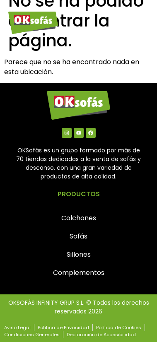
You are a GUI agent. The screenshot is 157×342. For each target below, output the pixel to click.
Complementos (78, 272)
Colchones (78, 218)
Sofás (78, 236)
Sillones (79, 254)
